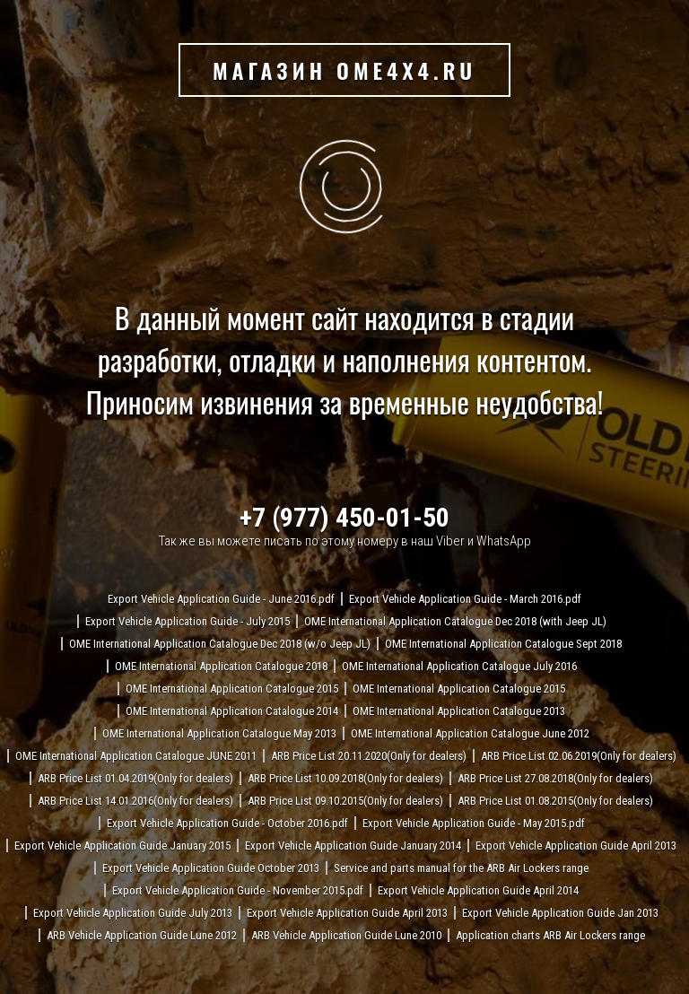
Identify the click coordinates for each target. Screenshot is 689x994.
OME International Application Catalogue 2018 (221, 666)
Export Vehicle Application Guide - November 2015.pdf (237, 890)
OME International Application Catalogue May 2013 (219, 733)
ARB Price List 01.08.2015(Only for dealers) (555, 800)
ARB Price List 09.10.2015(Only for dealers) (345, 800)
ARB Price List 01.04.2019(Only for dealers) (135, 778)
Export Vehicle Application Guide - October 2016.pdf (227, 823)
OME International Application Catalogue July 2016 (459, 666)
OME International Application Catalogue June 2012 (470, 733)
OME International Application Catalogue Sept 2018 (503, 643)
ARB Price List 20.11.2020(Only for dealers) (369, 756)
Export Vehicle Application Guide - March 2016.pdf (465, 599)
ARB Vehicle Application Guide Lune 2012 (142, 935)
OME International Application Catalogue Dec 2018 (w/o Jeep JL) (220, 643)
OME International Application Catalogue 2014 (232, 711)
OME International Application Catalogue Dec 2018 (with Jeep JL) (455, 621)
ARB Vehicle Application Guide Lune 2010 (346, 935)
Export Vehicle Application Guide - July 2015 (187, 621)
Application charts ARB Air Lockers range (550, 935)
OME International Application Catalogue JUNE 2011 (136, 756)
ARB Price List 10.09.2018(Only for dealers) (345, 778)
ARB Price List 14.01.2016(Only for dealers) (135, 800)
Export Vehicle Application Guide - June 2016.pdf (221, 599)
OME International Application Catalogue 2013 (459, 711)
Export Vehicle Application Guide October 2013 (210, 868)
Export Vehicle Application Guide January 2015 (122, 845)
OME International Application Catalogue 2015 (232, 688)
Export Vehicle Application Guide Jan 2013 (560, 913)
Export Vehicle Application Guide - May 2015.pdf (473, 823)
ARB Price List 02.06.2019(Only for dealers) (578, 756)
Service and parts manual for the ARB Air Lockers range (461, 868)
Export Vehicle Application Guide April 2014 (478, 890)
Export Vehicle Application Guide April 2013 (575, 845)
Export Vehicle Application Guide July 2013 (132, 913)
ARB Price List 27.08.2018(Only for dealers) (555, 778)
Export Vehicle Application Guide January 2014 (353, 845)
